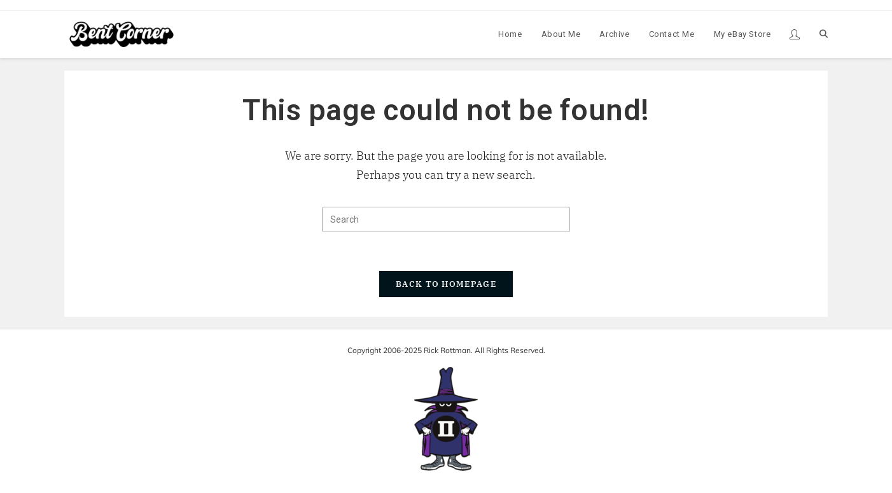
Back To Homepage (446, 284)
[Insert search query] (446, 219)
